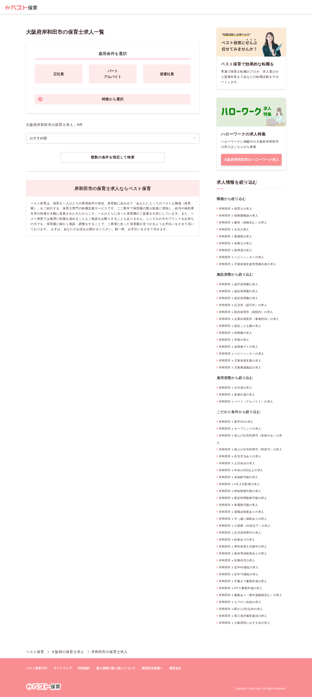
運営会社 (175, 668)
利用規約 (84, 668)
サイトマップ (63, 668)
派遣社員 (167, 74)
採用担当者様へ (152, 668)
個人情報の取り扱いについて (116, 668)
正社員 (58, 74)
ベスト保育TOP (36, 668)
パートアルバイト (112, 74)
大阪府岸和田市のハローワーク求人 (251, 159)
